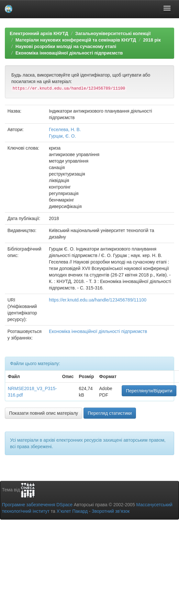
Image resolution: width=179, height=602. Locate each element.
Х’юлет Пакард (72, 511)
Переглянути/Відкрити (149, 390)
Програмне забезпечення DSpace (37, 504)
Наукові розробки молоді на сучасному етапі (66, 46)
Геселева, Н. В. (65, 129)
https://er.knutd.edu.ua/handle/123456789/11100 (97, 299)
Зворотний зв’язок (110, 511)
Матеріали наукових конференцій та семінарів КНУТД (76, 40)
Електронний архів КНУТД (39, 33)
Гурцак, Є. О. (62, 136)
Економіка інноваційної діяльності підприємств (69, 52)
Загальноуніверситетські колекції (113, 33)
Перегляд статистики (110, 413)
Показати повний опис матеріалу (43, 413)
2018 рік (152, 40)
